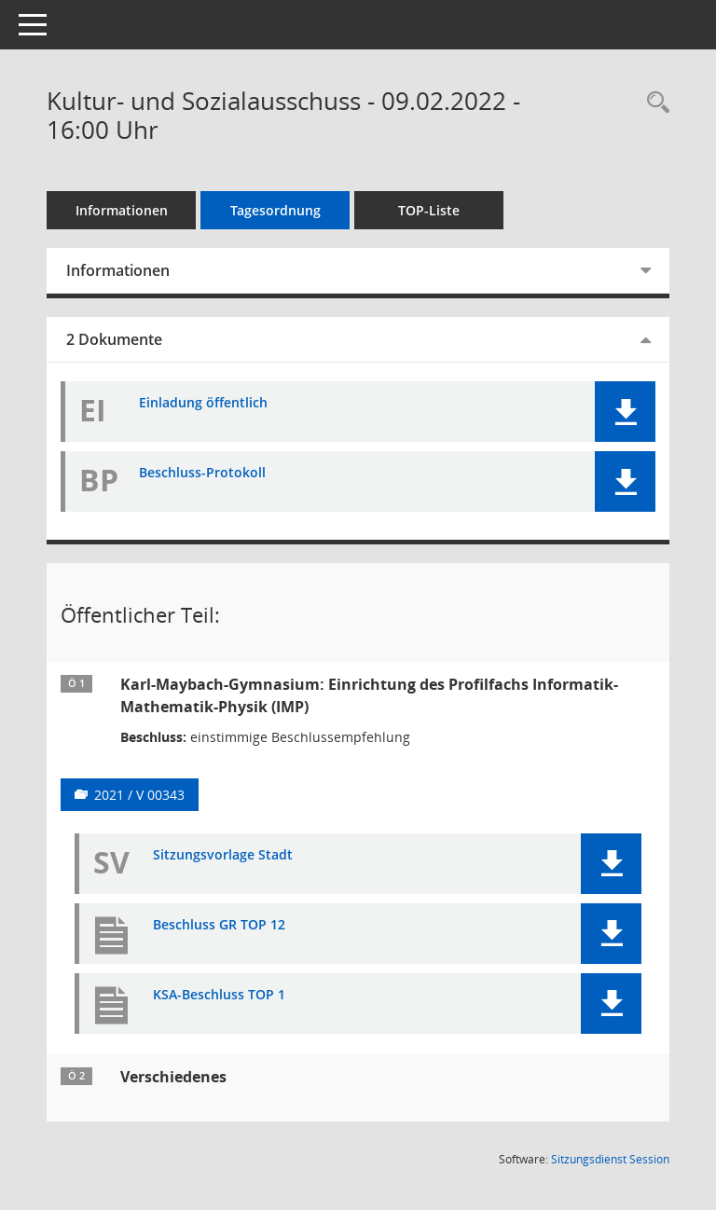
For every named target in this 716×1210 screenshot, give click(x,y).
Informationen (122, 210)
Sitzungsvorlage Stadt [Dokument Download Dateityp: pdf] (223, 855)
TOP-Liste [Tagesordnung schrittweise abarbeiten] (429, 210)
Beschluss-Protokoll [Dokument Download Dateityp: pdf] (202, 473)
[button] (625, 411)
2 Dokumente (114, 339)
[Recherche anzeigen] (653, 103)
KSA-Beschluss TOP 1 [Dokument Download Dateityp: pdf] (219, 995)
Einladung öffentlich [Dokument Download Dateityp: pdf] (203, 403)
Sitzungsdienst (610, 1159)
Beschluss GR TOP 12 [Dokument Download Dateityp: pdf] (219, 925)
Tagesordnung (275, 210)
